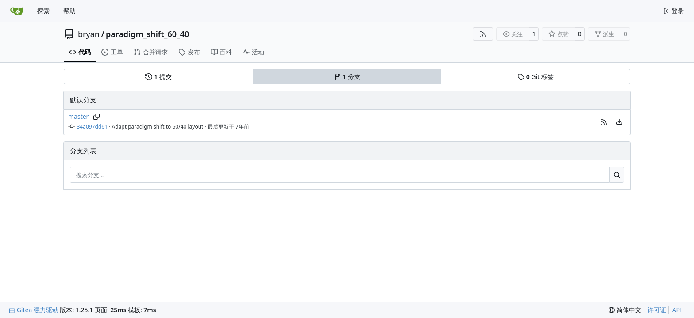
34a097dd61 (92, 126)
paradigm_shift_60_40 (147, 34)
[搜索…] (616, 175)
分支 (347, 76)
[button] (604, 122)
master (78, 116)
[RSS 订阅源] (483, 34)
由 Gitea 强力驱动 (33, 310)
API (677, 310)
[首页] (16, 11)
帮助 (69, 11)
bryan (89, 34)
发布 (189, 52)
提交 (158, 76)
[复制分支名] (96, 117)
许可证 (657, 310)
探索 (43, 11)
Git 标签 (535, 76)
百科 (221, 52)
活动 (253, 52)
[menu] (619, 122)
